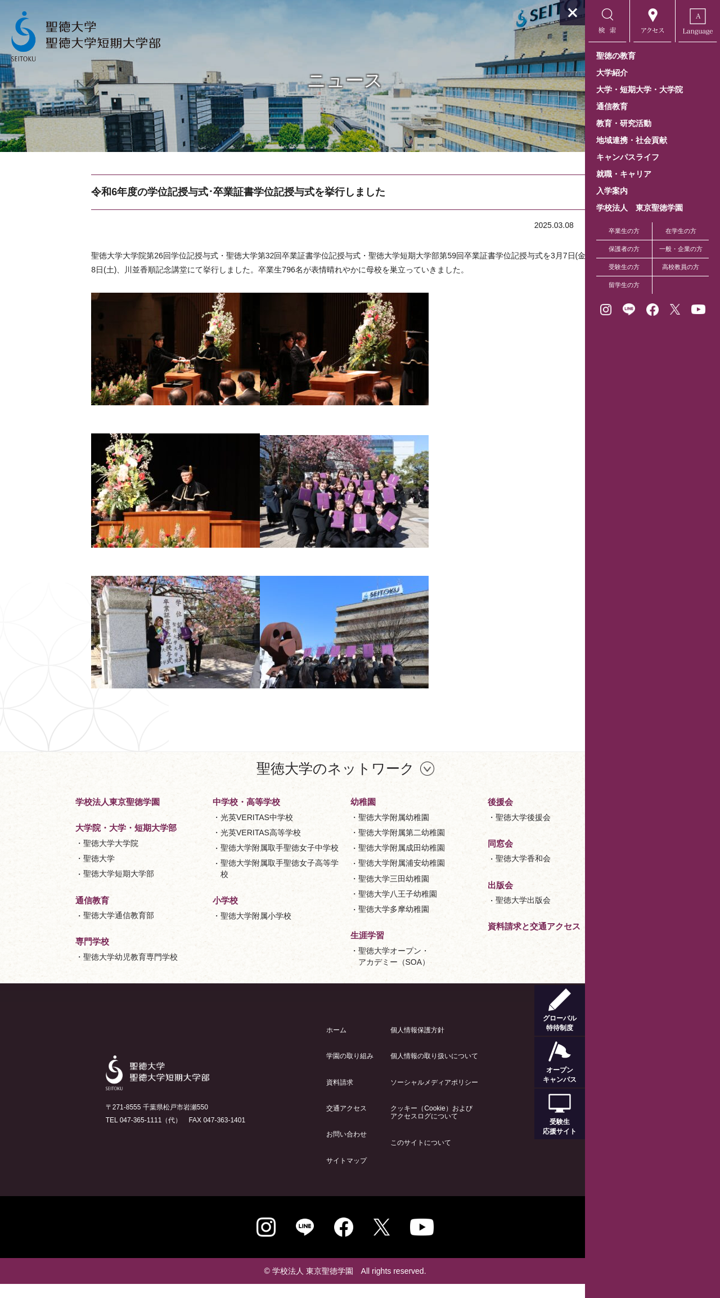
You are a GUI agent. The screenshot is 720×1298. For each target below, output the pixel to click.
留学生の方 (624, 284)
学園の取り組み (297, 1070)
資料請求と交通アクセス (481, 940)
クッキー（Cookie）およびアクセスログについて (379, 1126)
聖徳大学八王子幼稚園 (344, 907)
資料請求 (287, 1096)
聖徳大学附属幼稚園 (340, 831)
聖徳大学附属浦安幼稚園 (348, 876)
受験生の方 (624, 266)
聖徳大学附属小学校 (203, 929)
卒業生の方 (624, 230)
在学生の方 (680, 230)
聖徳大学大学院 (58, 857)
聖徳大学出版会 (470, 914)
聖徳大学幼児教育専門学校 (77, 970)
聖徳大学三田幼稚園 (340, 892)
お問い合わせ (294, 1148)
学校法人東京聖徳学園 (64, 816)
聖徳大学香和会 (470, 872)
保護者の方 (624, 248)
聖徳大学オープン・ (341, 971)
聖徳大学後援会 (470, 831)
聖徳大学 (46, 872)
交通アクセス (294, 1122)
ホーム (284, 1044)
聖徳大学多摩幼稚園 (340, 923)
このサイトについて (368, 1157)
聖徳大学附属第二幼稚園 (348, 846)
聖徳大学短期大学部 (65, 887)
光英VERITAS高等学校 (208, 846)
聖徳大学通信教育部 (65, 929)
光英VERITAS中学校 (204, 831)
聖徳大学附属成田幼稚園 (348, 861)
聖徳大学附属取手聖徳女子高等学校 (227, 882)
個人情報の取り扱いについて (382, 1070)
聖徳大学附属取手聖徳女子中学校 (227, 861)
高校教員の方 (680, 266)
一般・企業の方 (681, 248)
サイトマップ (294, 1175)
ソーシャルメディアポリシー (382, 1096)
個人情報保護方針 (365, 1044)
